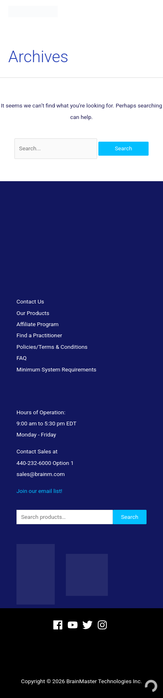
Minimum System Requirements (56, 369)
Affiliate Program (37, 324)
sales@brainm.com (40, 474)
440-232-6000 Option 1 (45, 463)
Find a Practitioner (39, 335)
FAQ (21, 358)
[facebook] (59, 625)
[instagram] (104, 625)
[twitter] (89, 625)
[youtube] (74, 625)
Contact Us (30, 301)
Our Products (32, 313)
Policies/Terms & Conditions (52, 346)
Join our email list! (39, 491)
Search (129, 517)
